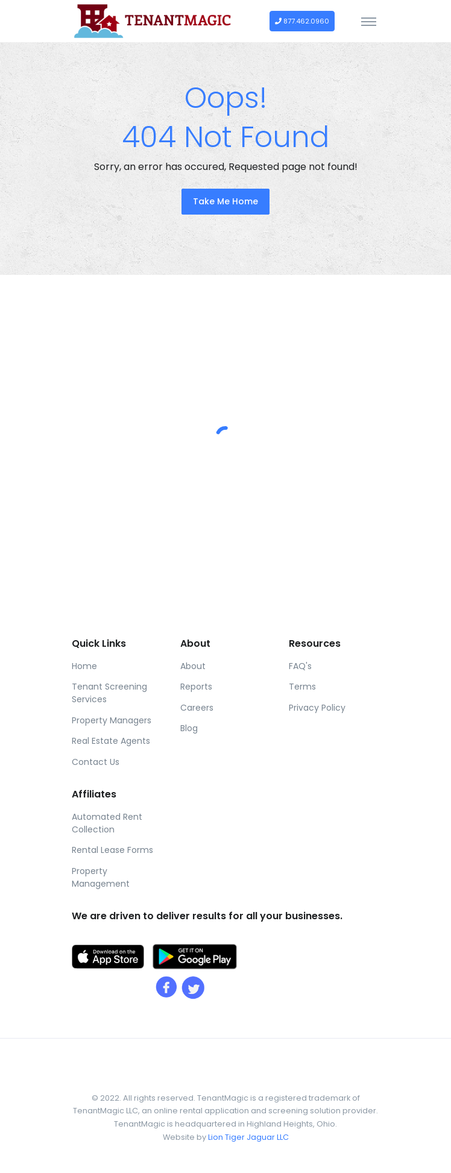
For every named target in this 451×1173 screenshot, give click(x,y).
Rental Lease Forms (112, 850)
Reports (196, 687)
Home (84, 666)
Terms (302, 687)
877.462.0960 (302, 21)
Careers (196, 708)
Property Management (101, 877)
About (193, 666)
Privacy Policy (317, 708)
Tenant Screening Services (109, 693)
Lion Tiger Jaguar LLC (248, 1137)
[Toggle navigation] (368, 21)
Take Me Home (225, 201)
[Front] (154, 21)
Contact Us (95, 762)
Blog (189, 728)
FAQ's (300, 666)
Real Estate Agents (111, 741)
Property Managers (111, 720)
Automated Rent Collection (107, 823)
